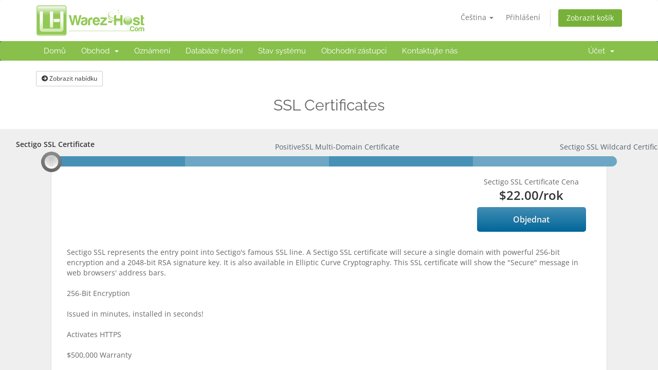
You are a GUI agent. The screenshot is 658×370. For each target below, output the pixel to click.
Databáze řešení (214, 50)
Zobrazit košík (590, 18)
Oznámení (152, 50)
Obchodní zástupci (354, 50)
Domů (55, 50)
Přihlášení (523, 17)
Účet (601, 50)
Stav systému (282, 50)
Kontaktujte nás (430, 50)
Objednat (531, 219)
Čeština (477, 17)
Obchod (100, 50)
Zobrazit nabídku (69, 78)
